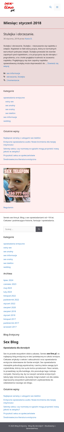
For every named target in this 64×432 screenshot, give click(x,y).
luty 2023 (7, 292)
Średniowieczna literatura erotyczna (19, 159)
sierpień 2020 (9, 307)
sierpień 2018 (9, 311)
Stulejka (21, 76)
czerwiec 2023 (9, 284)
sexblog (7, 121)
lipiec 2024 (8, 280)
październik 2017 (11, 323)
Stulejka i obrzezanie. (18, 34)
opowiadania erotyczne (14, 97)
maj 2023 (7, 288)
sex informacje (13, 73)
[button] (50, 7)
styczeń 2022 (9, 303)
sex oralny (10, 109)
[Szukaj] (39, 229)
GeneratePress (32, 428)
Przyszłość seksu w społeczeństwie (19, 155)
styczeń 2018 (9, 315)
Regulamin (8, 207)
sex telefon (10, 113)
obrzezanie (12, 76)
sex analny (10, 105)
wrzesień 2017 (10, 327)
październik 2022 (11, 299)
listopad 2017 (9, 319)
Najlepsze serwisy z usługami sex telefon (22, 138)
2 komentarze (13, 80)
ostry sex (9, 101)
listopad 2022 (9, 295)
